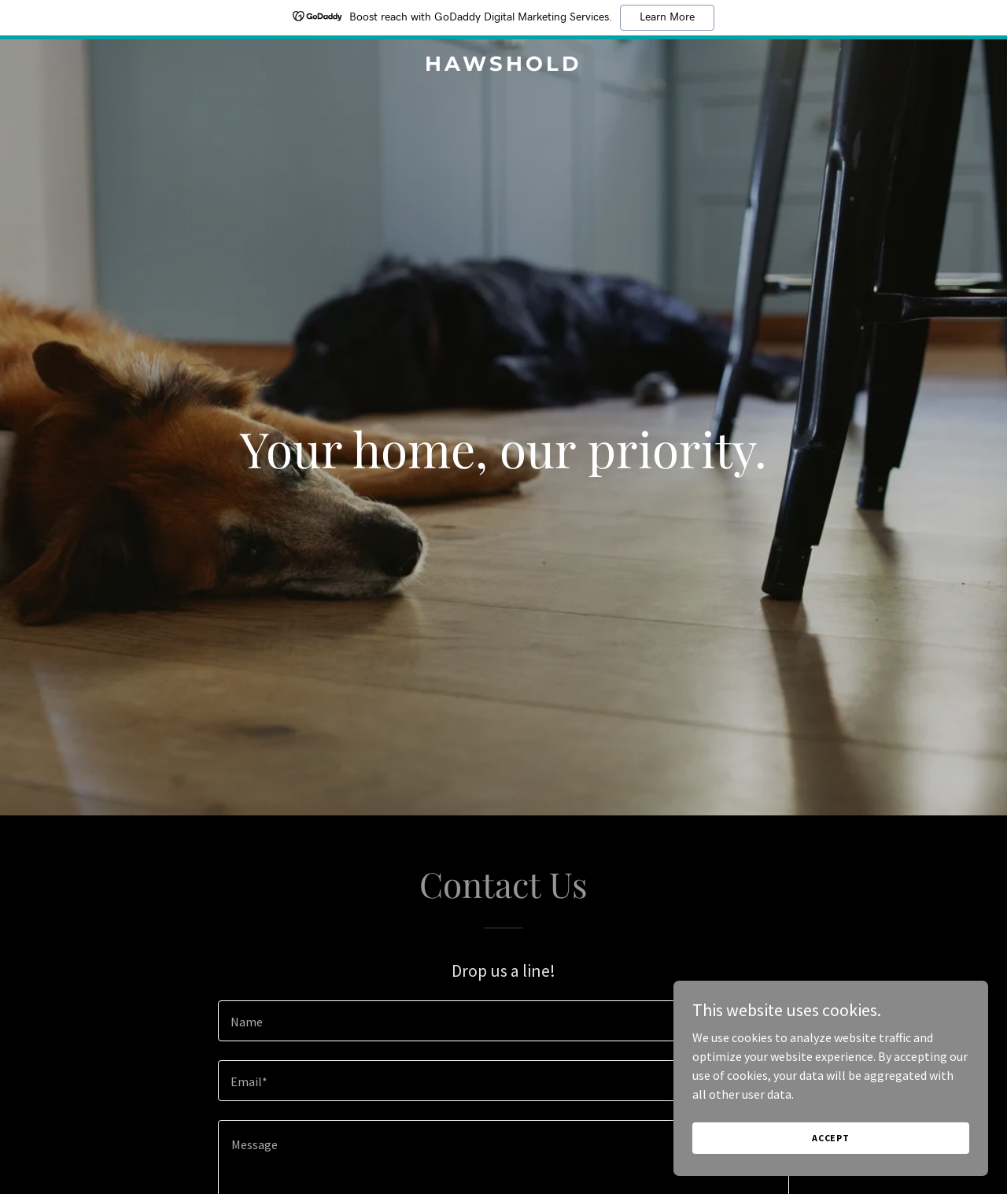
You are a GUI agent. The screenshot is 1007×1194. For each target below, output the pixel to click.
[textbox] (503, 1020)
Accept (831, 1159)
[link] (504, 66)
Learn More (667, 17)
